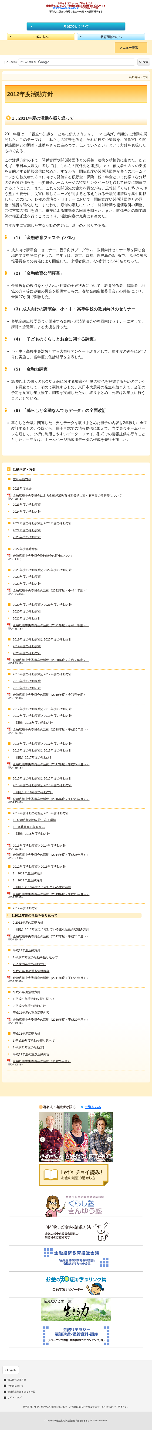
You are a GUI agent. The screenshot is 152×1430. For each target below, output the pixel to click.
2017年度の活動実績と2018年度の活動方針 (42, 715)
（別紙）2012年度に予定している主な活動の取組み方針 (51, 929)
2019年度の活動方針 (27, 688)
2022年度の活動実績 (27, 530)
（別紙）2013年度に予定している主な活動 (42, 887)
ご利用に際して (15, 1386)
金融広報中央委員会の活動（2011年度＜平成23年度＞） (51, 978)
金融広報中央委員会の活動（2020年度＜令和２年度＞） (51, 660)
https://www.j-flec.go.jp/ (66, 8)
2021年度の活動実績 (27, 576)
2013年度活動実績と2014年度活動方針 (39, 845)
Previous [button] (42, 1139)
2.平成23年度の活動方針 (29, 964)
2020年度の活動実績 (27, 611)
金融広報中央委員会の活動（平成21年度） (42, 1061)
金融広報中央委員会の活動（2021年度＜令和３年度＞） (51, 625)
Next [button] (109, 1139)
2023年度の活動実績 (27, 504)
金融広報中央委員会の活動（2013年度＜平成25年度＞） (51, 894)
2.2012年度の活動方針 (28, 922)
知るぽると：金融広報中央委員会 (76, 17)
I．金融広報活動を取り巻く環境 (34, 820)
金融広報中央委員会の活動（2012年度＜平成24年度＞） (51, 936)
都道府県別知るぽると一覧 (21, 1392)
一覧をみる (93, 1107)
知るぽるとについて (76, 26)
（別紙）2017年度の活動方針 (33, 757)
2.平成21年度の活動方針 (29, 1047)
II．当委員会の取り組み (29, 827)
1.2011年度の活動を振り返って (34, 915)
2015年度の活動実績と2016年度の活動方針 (42, 785)
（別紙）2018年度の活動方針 (33, 722)
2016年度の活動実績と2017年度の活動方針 (42, 750)
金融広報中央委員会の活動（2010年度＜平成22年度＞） (51, 1019)
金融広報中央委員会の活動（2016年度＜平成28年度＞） (51, 799)
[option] (51, 1137)
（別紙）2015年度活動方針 (31, 833)
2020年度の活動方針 (27, 653)
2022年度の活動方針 (27, 583)
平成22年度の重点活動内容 (31, 1012)
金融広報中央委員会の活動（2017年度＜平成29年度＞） (51, 764)
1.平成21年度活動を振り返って (34, 999)
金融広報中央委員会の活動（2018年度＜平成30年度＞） (51, 729)
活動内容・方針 (24, 469)
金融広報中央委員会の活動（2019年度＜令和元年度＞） (51, 694)
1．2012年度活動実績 (27, 873)
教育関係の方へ (111, 37)
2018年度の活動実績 (27, 681)
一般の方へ (40, 37)
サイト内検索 (10, 62)
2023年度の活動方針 (27, 537)
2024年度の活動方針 (27, 511)
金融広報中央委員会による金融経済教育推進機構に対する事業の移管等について (67, 495)
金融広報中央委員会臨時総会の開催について (43, 555)
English (11, 1370)
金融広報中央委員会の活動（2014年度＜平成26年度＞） (51, 854)
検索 (145, 62)
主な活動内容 (22, 479)
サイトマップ (14, 1397)
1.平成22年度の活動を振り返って (35, 957)
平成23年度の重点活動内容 (31, 971)
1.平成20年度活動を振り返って (34, 1040)
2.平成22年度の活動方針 (29, 1006)
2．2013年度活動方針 (27, 880)
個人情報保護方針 (16, 1380)
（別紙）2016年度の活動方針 (33, 792)
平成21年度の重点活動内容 (31, 1054)
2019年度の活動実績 (27, 646)
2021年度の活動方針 (27, 618)
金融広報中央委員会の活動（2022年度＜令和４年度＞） (51, 590)
